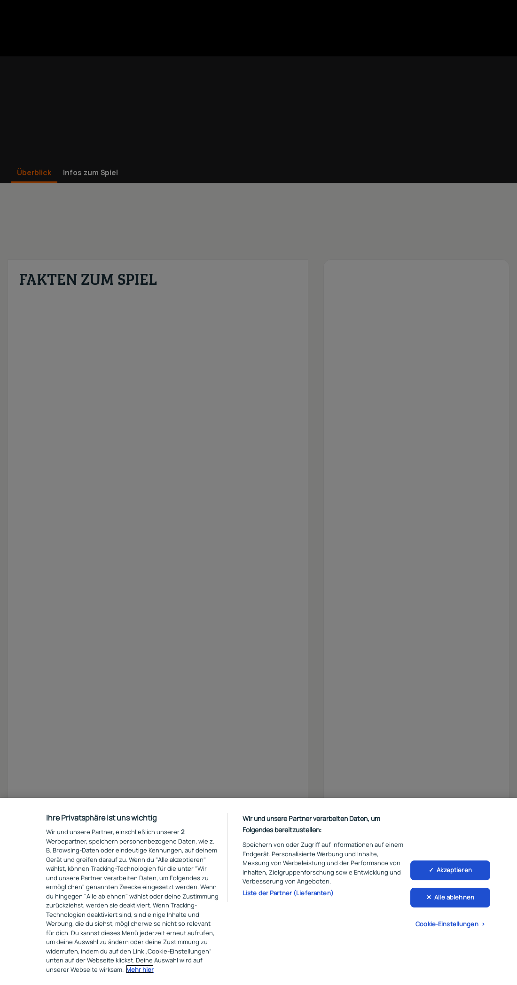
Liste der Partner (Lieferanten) (288, 894)
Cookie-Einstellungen (446, 925)
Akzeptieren (454, 871)
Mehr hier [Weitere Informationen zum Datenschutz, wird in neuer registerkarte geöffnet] (140, 970)
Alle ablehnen (454, 898)
